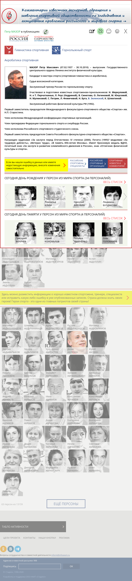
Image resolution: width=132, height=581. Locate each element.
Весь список (113, 183)
